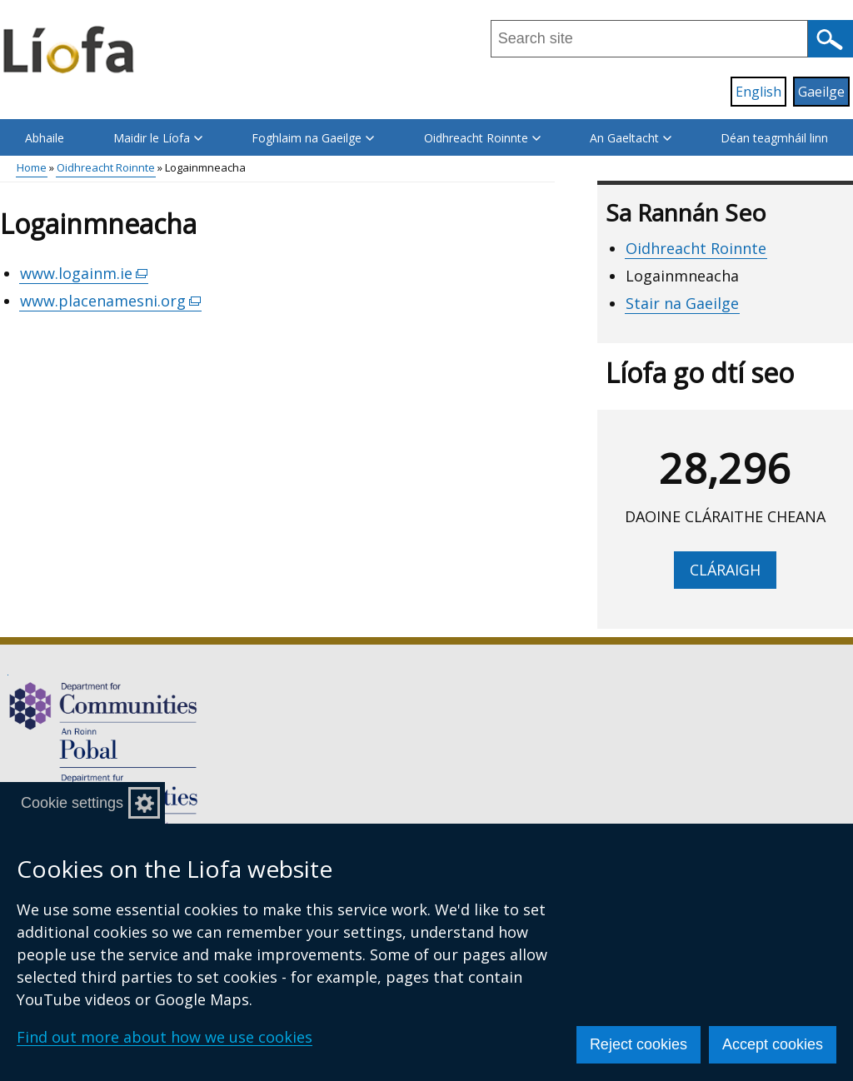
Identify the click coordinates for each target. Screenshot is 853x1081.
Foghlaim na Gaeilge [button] (313, 138)
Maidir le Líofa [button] (157, 138)
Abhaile (44, 138)
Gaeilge (821, 91)
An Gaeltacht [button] (630, 138)
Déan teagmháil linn (774, 138)
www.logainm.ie (84, 273)
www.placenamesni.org (111, 301)
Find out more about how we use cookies (164, 1037)
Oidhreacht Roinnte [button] (482, 138)
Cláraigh (725, 570)
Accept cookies (772, 1044)
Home (32, 167)
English (758, 91)
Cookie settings (72, 803)
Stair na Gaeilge (682, 303)
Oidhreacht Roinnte (106, 167)
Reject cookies (638, 1044)
